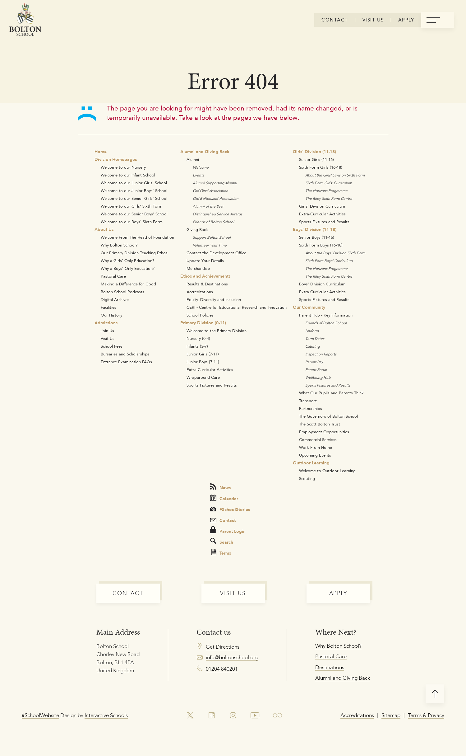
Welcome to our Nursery (123, 167)
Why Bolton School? (119, 245)
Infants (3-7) (197, 346)
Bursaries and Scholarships (125, 354)
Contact (223, 520)
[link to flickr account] (277, 715)
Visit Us (107, 338)
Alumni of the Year (208, 206)
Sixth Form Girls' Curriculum (328, 183)
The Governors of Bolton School (328, 416)
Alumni (193, 159)
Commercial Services (318, 439)
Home (101, 151)
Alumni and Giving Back (204, 151)
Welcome (201, 167)
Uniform (312, 331)
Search (221, 542)
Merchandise (198, 268)
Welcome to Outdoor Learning (327, 470)
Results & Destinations (207, 284)
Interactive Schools (106, 715)
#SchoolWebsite (40, 715)
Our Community (309, 307)
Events (198, 175)
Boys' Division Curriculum (322, 284)
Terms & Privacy (426, 715)
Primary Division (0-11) (203, 322)
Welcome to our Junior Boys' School (134, 190)
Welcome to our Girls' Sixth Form (131, 206)
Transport (308, 400)
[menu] (437, 20)
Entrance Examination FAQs (126, 362)
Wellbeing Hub (317, 377)
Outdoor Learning (311, 462)
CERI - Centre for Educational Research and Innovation (237, 307)
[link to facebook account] (211, 715)
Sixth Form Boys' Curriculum (329, 261)
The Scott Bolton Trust (319, 424)
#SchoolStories (230, 509)
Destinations (329, 667)
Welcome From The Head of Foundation (137, 237)
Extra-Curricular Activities (210, 369)
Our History (111, 315)
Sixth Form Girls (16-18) (320, 167)
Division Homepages (116, 159)
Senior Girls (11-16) (316, 159)
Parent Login (228, 530)
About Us (104, 229)
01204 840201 (222, 669)
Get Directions (222, 647)
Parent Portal (316, 370)
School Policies (200, 315)
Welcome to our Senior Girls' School (134, 198)
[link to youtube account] (255, 715)
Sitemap (390, 715)
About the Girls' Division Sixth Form (335, 175)
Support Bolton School (212, 237)
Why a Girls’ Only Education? (127, 260)
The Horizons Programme (326, 191)
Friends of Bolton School (213, 222)
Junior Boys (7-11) (203, 362)
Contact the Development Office (216, 253)
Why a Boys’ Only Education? (128, 268)
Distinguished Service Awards (217, 214)
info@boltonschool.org (232, 657)
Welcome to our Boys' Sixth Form (132, 221)
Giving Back (197, 229)
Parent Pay (314, 362)
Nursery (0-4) (198, 338)
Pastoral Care (113, 276)
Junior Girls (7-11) (203, 354)
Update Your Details (205, 260)
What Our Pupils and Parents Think (331, 393)
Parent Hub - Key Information (326, 315)
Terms (221, 552)
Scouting (307, 478)
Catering (312, 346)
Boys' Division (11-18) (314, 229)
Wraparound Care (203, 377)
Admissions (106, 322)
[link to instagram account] (233, 715)
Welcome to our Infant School (128, 175)
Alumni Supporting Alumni (215, 183)
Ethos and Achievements (205, 276)
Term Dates (314, 338)
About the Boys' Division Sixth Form (335, 253)
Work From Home (315, 447)
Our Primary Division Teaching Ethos (134, 253)
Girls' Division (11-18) (314, 151)
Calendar (224, 498)
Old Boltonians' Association (215, 198)
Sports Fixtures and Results (212, 385)
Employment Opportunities (324, 432)
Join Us (107, 330)
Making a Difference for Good (128, 284)
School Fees (111, 346)
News (220, 487)
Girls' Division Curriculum (322, 206)
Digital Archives (115, 299)
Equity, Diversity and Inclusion (214, 299)
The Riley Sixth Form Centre (328, 198)
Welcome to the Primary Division (217, 330)
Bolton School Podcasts (122, 292)
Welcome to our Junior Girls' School (134, 183)
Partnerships (310, 408)
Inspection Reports (320, 354)
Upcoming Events (315, 455)
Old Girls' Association (210, 191)
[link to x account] (190, 715)
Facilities (108, 307)
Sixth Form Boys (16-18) (321, 245)
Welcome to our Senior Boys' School (134, 214)
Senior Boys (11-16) (316, 237)
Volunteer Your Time (210, 245)
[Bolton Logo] (25, 20)
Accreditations (200, 292)
